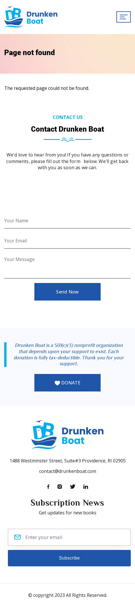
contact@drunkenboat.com (67, 471)
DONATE (67, 383)
